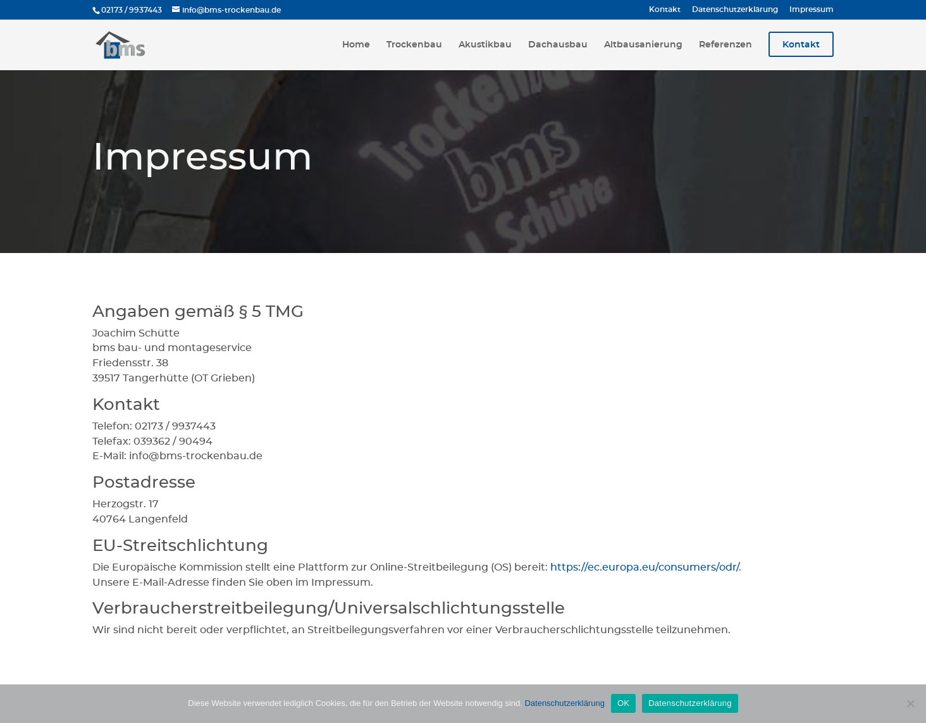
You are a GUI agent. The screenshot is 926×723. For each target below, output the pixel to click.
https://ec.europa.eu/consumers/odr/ (644, 567)
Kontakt (665, 9)
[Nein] (910, 703)
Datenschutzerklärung (735, 9)
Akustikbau (485, 44)
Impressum (811, 9)
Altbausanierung (643, 44)
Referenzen (725, 44)
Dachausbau (558, 44)
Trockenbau (414, 44)
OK (623, 703)
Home (356, 44)
